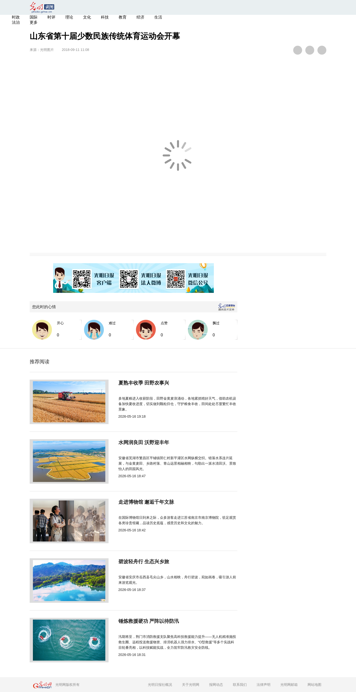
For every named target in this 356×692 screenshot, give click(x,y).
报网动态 (216, 685)
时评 (51, 17)
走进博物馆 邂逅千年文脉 (130, 502)
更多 (34, 22)
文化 (87, 17)
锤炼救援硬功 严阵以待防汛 (132, 621)
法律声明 (263, 685)
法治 (16, 22)
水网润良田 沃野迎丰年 (127, 442)
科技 (105, 17)
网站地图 (314, 685)
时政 (16, 17)
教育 (123, 17)
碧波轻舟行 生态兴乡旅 (127, 561)
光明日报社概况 (160, 685)
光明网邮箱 (289, 685)
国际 (34, 17)
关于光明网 (190, 685)
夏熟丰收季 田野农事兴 (127, 383)
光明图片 (47, 50)
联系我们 (240, 685)
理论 (69, 17)
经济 (140, 17)
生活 (158, 17)
